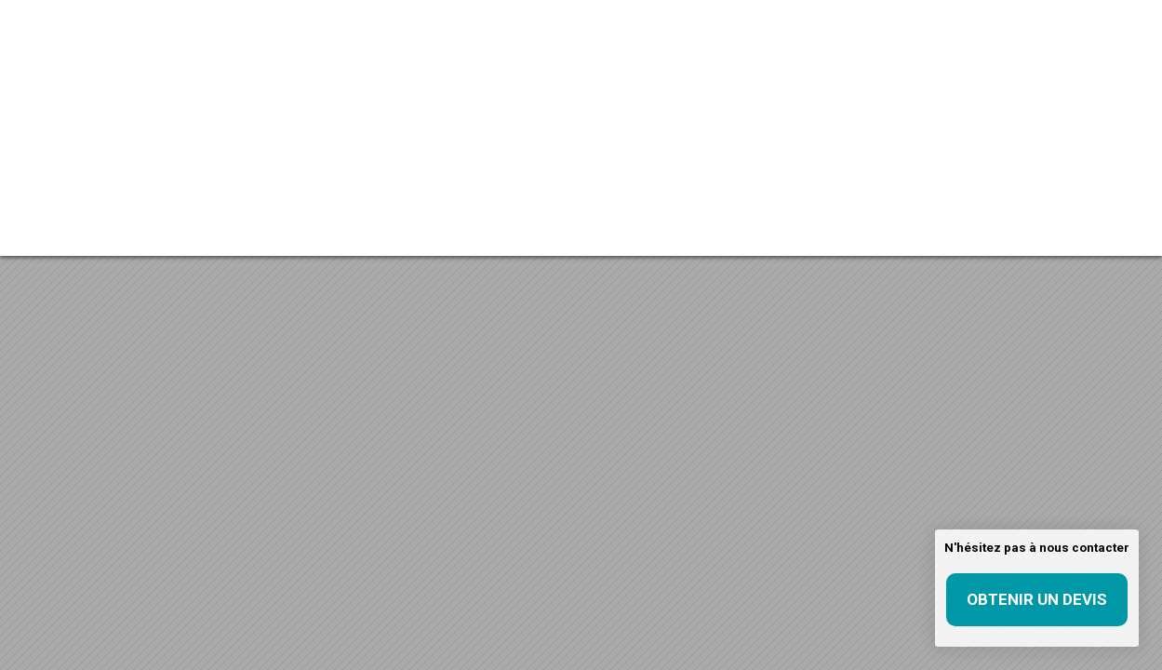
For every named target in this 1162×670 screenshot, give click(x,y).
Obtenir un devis (1037, 599)
